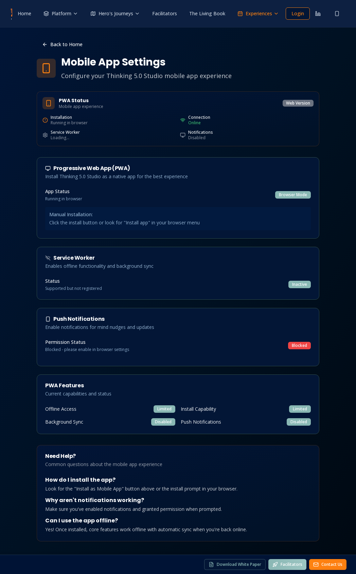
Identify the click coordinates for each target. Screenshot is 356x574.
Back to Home (62, 44)
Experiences (258, 13)
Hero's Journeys (115, 13)
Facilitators (164, 13)
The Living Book (207, 13)
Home (24, 13)
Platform (60, 13)
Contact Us (327, 564)
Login (297, 13)
